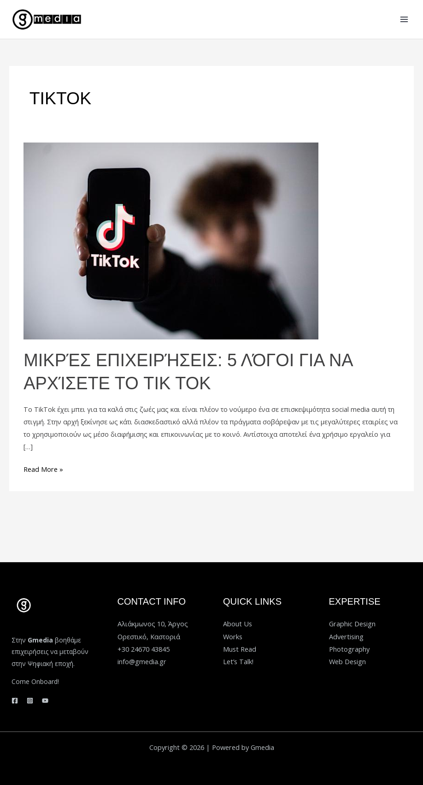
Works (232, 634)
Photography (349, 646)
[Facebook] (15, 698)
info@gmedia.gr (142, 659)
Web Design (347, 659)
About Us (237, 621)
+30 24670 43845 (144, 646)
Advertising (346, 634)
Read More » (43, 466)
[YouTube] (45, 698)
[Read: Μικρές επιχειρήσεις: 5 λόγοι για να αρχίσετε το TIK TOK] (171, 239)
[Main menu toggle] (404, 19)
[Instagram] (30, 698)
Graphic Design (352, 621)
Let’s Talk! (238, 659)
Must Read (239, 646)
